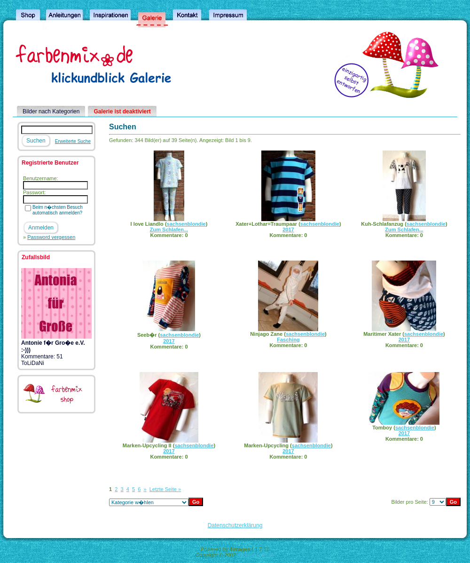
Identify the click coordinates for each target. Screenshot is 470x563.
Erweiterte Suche (73, 141)
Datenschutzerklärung (235, 525)
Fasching (288, 339)
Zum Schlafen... (169, 229)
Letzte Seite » (165, 489)
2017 (288, 229)
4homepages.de (255, 555)
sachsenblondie (186, 224)
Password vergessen (51, 237)
